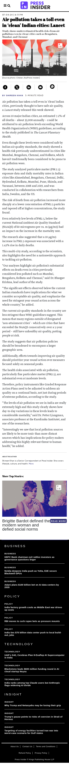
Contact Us (27, 747)
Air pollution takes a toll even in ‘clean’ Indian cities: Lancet (33, 22)
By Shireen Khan (12, 95)
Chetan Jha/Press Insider (27, 78)
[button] (2, 539)
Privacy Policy (41, 753)
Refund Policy (25, 753)
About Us (15, 747)
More (30, 464)
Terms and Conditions (45, 747)
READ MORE (58, 521)
